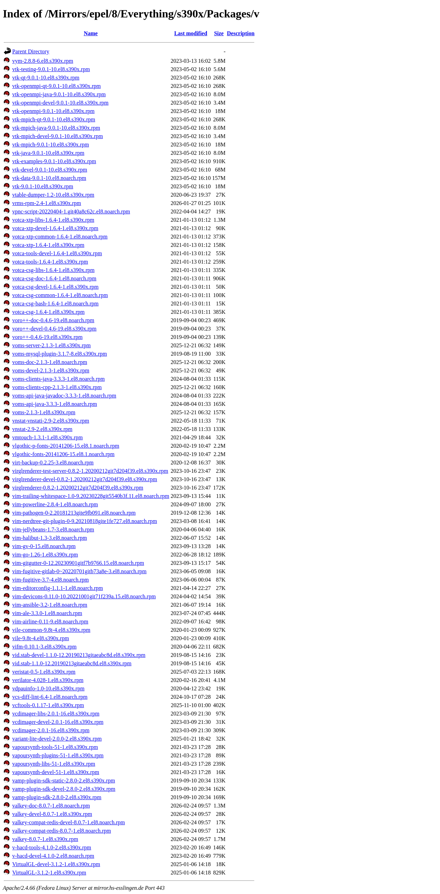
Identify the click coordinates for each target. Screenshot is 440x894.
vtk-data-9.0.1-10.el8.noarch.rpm (49, 178)
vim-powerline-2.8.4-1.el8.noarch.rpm (55, 504)
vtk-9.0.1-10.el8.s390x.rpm (42, 186)
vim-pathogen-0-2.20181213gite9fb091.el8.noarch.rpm (74, 513)
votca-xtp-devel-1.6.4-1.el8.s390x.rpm (55, 228)
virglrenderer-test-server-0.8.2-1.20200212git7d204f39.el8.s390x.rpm (90, 471)
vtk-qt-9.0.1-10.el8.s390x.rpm (45, 78)
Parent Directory (30, 51)
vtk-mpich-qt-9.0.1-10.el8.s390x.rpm (53, 119)
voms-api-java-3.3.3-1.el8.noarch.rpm (54, 404)
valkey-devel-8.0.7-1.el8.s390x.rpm (52, 814)
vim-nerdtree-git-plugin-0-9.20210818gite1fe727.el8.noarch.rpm (84, 521)
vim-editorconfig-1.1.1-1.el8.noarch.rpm (57, 588)
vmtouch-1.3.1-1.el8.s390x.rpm (47, 437)
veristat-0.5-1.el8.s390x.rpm (43, 672)
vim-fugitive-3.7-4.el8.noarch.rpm (50, 580)
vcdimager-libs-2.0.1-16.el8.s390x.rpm (55, 714)
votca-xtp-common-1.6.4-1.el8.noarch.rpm (59, 237)
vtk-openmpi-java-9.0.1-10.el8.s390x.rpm (59, 94)
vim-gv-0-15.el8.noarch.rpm (44, 546)
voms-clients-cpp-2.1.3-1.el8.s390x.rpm (57, 387)
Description (240, 33)
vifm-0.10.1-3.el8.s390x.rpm (44, 647)
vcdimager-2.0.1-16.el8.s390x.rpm (50, 730)
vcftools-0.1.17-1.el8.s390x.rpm (48, 705)
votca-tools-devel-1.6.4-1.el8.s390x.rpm (57, 253)
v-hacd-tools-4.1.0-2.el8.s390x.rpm (51, 847)
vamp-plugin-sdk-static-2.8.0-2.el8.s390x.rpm (63, 780)
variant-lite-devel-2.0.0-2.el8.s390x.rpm (57, 739)
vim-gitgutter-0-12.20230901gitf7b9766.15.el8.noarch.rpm (78, 563)
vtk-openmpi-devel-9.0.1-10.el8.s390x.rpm (60, 103)
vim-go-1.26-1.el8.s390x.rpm (45, 555)
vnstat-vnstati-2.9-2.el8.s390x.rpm (50, 421)
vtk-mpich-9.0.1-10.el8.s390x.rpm (50, 144)
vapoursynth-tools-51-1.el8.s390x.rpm (55, 747)
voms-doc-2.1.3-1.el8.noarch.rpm (49, 362)
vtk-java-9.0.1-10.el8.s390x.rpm (48, 153)
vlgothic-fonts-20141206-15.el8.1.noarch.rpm (63, 454)
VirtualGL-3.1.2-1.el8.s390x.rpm (49, 873)
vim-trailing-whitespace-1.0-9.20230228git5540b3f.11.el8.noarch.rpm (90, 496)
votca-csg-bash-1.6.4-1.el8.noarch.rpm (55, 303)
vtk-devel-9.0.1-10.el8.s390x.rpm (49, 170)
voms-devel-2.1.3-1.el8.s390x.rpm (50, 370)
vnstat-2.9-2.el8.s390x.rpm (42, 429)
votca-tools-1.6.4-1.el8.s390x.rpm (50, 262)
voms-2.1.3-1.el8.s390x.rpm (43, 412)
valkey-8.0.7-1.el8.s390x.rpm (45, 839)
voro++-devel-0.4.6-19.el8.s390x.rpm (54, 329)
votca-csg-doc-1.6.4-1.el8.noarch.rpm (54, 278)
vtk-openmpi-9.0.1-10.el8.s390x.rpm (53, 111)
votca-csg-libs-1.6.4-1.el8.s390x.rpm (53, 270)
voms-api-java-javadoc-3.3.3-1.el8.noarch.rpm (64, 396)
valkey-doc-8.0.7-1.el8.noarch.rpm (51, 806)
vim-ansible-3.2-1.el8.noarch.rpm (49, 605)
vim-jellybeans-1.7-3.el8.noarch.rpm (53, 529)
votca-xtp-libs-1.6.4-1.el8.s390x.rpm (53, 220)
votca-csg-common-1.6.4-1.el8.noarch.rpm (60, 295)
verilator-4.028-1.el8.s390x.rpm (47, 680)
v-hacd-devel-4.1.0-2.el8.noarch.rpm (53, 856)
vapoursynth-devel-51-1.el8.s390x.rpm (55, 772)
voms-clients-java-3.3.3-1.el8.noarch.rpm (58, 379)
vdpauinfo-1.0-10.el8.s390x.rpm (48, 688)
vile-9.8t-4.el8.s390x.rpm (40, 638)
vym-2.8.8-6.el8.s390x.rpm (42, 61)
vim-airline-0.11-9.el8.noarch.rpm (50, 621)
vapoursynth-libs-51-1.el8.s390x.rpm (53, 764)
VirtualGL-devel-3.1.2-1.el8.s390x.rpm (56, 864)
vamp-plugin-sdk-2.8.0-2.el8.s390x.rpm (57, 797)
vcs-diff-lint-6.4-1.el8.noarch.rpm (50, 697)
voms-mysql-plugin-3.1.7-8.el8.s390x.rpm (59, 354)
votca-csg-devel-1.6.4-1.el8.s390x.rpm (55, 287)
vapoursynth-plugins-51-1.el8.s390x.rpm (58, 755)
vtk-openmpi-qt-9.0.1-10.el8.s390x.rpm (56, 86)
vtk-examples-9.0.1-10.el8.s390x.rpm (54, 161)
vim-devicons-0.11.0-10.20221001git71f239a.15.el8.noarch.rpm (84, 596)
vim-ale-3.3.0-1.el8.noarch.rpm (47, 613)
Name (91, 33)
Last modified (190, 33)
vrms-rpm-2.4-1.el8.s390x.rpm (46, 203)
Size (219, 33)
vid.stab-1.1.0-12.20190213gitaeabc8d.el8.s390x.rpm (72, 663)
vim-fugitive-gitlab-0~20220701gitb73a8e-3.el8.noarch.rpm (79, 571)
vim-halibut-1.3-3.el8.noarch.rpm (49, 538)
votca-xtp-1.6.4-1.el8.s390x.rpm (48, 245)
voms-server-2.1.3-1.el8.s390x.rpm (51, 345)
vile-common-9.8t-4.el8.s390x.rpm (51, 630)
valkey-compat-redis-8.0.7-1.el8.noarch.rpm (61, 831)
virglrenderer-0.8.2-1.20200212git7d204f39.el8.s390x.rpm (77, 488)
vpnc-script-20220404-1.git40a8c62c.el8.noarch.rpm (71, 211)
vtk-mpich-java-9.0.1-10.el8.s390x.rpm (56, 128)
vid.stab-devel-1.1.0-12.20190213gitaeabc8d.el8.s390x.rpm (79, 655)
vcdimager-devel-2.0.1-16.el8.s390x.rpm (57, 722)
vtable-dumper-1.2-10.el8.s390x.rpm (53, 195)
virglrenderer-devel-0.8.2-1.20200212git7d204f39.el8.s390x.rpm (84, 479)
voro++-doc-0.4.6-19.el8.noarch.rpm (53, 320)
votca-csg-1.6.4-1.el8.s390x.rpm (48, 312)
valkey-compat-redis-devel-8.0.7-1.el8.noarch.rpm (68, 822)
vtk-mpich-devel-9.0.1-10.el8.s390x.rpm (57, 136)
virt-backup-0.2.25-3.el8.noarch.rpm (53, 462)
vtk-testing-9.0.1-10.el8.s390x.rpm (51, 69)
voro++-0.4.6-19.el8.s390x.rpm (47, 337)
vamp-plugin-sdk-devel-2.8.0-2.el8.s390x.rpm (63, 789)
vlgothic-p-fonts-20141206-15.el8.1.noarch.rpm (65, 446)
